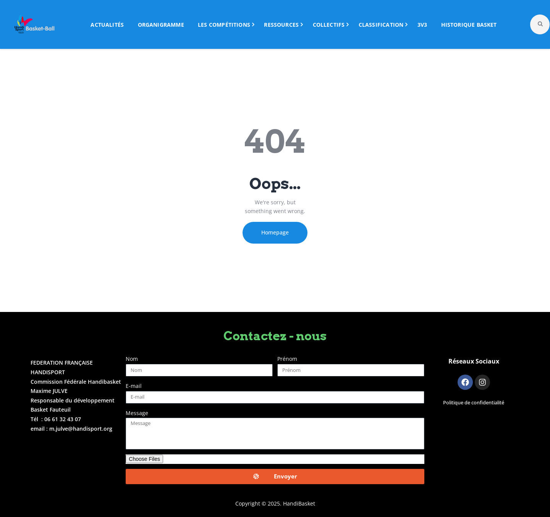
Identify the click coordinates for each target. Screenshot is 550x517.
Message (137, 413)
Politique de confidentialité (473, 402)
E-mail (134, 385)
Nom (132, 358)
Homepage (275, 232)
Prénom (287, 358)
